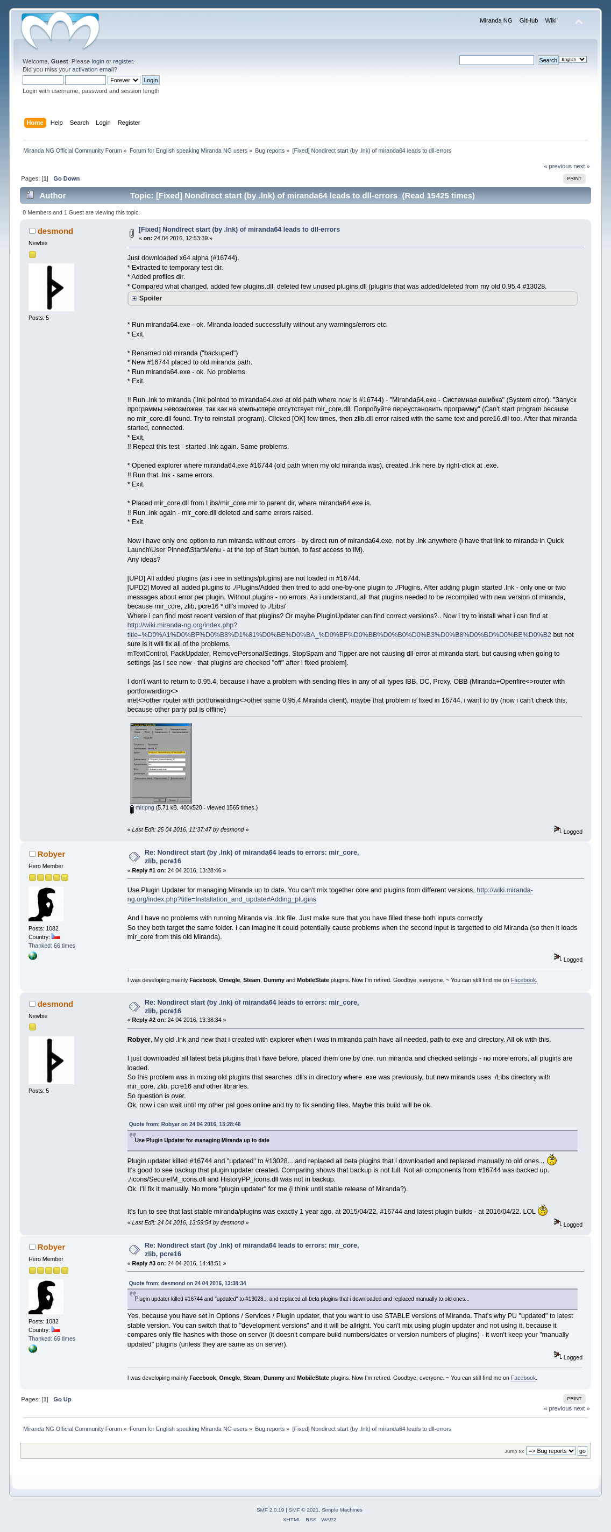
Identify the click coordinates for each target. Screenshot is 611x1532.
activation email (92, 69)
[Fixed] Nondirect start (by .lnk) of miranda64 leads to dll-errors (239, 229)
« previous (558, 166)
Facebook (523, 980)
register (123, 61)
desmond (56, 230)
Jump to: (514, 1451)
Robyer (52, 853)
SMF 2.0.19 (271, 1510)
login (97, 61)
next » (581, 166)
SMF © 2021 (304, 1510)
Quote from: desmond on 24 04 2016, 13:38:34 (187, 1283)
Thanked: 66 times (52, 945)
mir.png (142, 807)
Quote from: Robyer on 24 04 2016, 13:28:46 (185, 1124)
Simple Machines (342, 1510)
